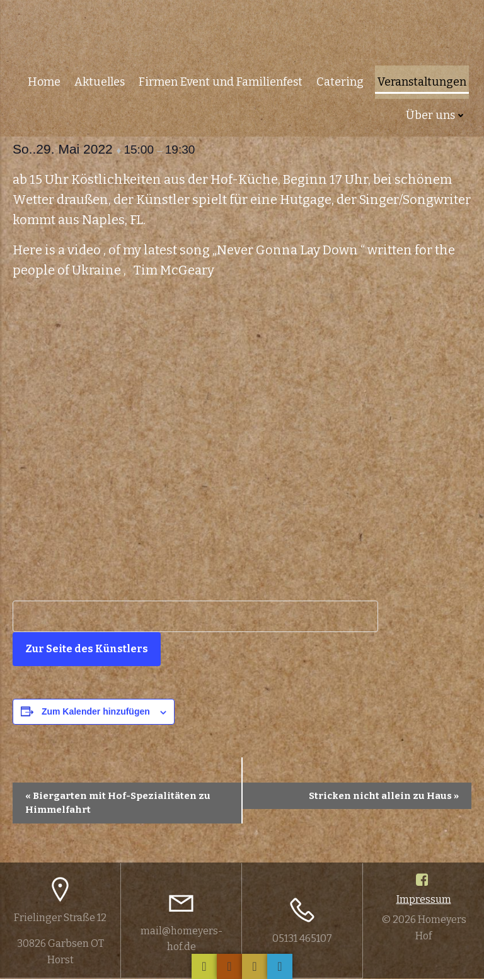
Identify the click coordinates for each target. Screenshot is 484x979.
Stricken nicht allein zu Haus (384, 795)
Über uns (437, 113)
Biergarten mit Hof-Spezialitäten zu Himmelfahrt (117, 803)
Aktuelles (101, 79)
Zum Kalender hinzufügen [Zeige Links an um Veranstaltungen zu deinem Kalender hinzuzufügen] (96, 711)
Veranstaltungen (423, 79)
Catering (341, 79)
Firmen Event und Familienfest (222, 79)
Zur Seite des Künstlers (86, 649)
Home (45, 79)
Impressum (423, 900)
